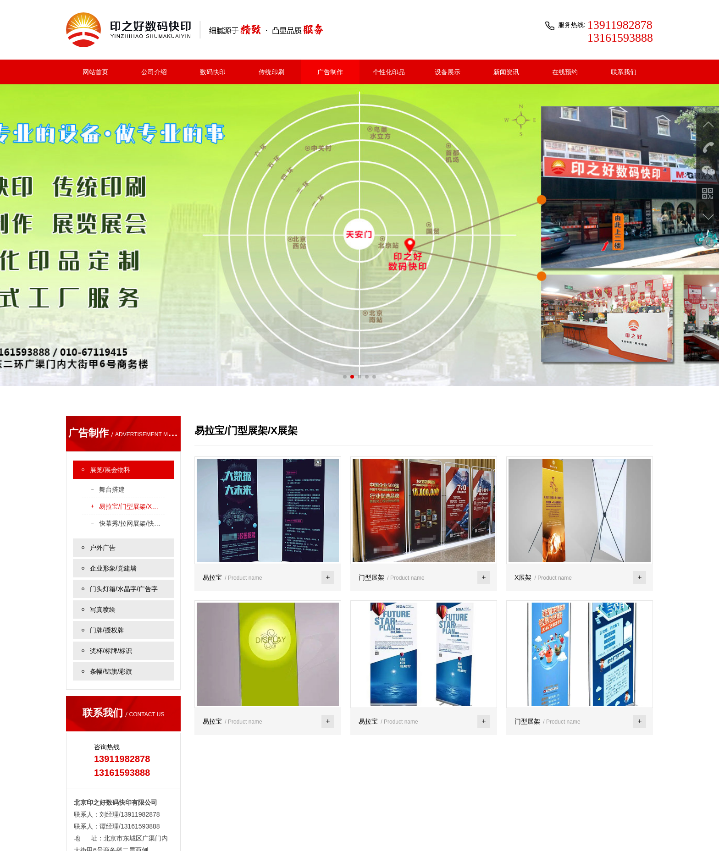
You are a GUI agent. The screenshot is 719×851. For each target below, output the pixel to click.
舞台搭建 (112, 405)
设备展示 (447, 72)
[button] (345, 292)
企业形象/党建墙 (113, 484)
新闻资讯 (506, 72)
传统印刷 (271, 72)
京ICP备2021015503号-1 (519, 831)
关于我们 (78, 831)
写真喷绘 (103, 525)
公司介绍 (154, 72)
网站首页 (95, 72)
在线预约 (565, 72)
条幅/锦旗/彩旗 (111, 587)
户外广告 (103, 463)
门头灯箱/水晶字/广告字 (124, 504)
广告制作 (330, 72)
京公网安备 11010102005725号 (606, 831)
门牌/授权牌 (107, 545)
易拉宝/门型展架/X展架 (132, 422)
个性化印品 (389, 72)
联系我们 (623, 72)
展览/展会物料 (110, 385)
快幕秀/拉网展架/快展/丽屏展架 (132, 439)
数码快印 (213, 72)
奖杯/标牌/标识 (111, 566)
